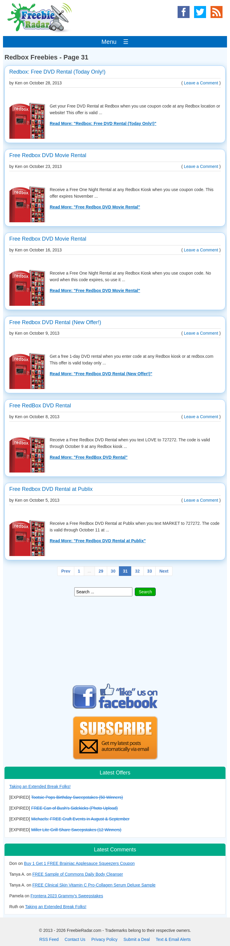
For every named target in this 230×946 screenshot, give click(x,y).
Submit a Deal (136, 939)
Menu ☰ (115, 41)
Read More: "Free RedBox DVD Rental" (89, 457)
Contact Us (75, 939)
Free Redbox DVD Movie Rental (47, 155)
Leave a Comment (201, 83)
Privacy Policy (104, 939)
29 (101, 571)
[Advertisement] (115, 639)
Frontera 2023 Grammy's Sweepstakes (67, 895)
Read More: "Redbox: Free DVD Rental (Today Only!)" (103, 123)
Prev (65, 571)
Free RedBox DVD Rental (40, 406)
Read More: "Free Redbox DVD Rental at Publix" (98, 540)
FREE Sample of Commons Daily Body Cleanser (77, 874)
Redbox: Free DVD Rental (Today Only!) (57, 72)
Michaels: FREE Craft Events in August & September (80, 819)
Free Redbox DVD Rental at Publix (51, 489)
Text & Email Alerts (173, 939)
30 (113, 571)
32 (137, 571)
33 (149, 571)
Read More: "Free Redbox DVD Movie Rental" (95, 207)
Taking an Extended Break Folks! (40, 786)
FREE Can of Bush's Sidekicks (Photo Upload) (74, 808)
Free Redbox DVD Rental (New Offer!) (55, 322)
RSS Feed (49, 939)
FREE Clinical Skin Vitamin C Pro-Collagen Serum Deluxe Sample (93, 885)
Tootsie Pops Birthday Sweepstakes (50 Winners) (77, 797)
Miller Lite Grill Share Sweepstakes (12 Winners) (76, 829)
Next (163, 571)
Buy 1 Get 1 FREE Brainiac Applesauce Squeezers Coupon (79, 863)
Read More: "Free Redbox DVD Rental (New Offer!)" (101, 373)
